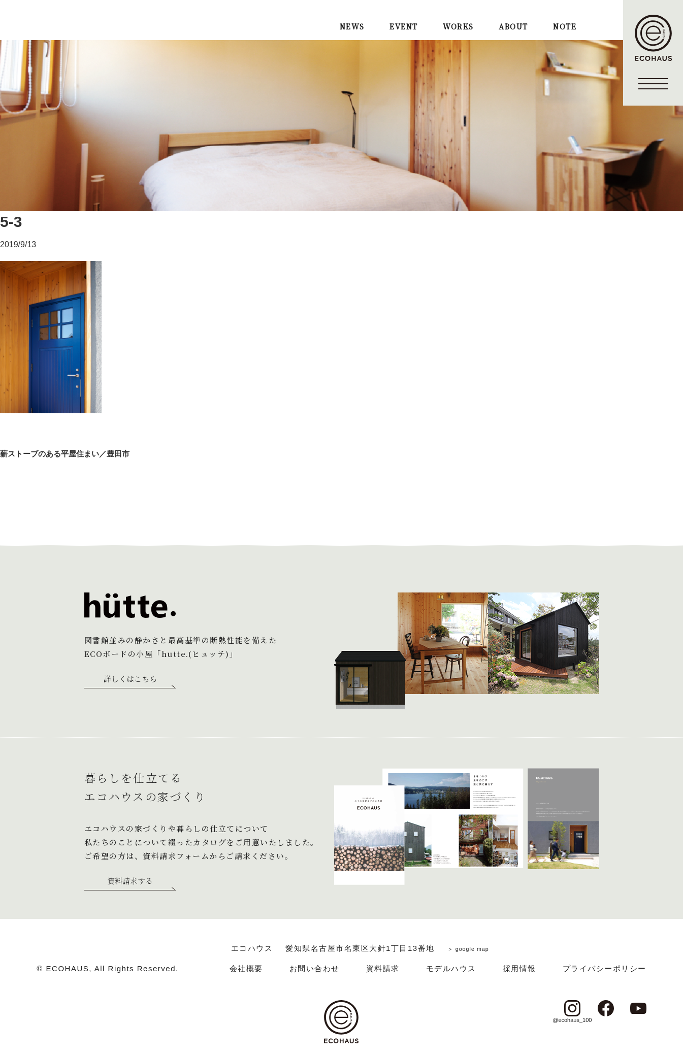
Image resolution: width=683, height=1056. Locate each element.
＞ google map (468, 948)
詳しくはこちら (130, 679)
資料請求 (383, 968)
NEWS (352, 27)
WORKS (458, 27)
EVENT (403, 27)
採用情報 (519, 968)
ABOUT (513, 27)
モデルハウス (451, 968)
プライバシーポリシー (604, 968)
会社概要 (246, 968)
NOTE (564, 27)
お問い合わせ (314, 968)
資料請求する (130, 881)
